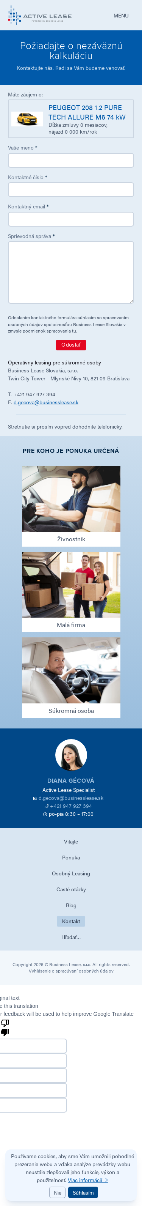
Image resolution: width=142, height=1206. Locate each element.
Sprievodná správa (31, 236)
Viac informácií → (88, 1180)
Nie (57, 1192)
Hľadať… (71, 937)
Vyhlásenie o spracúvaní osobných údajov (71, 970)
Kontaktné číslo (27, 177)
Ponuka (71, 857)
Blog (71, 905)
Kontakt (71, 921)
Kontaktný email (28, 206)
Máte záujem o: (25, 94)
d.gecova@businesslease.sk (46, 402)
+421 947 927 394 (71, 805)
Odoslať (70, 345)
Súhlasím (83, 1192)
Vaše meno (22, 147)
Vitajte (71, 841)
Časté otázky (71, 889)
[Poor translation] (4, 1027)
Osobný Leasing (71, 873)
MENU (121, 15)
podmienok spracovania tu (49, 330)
